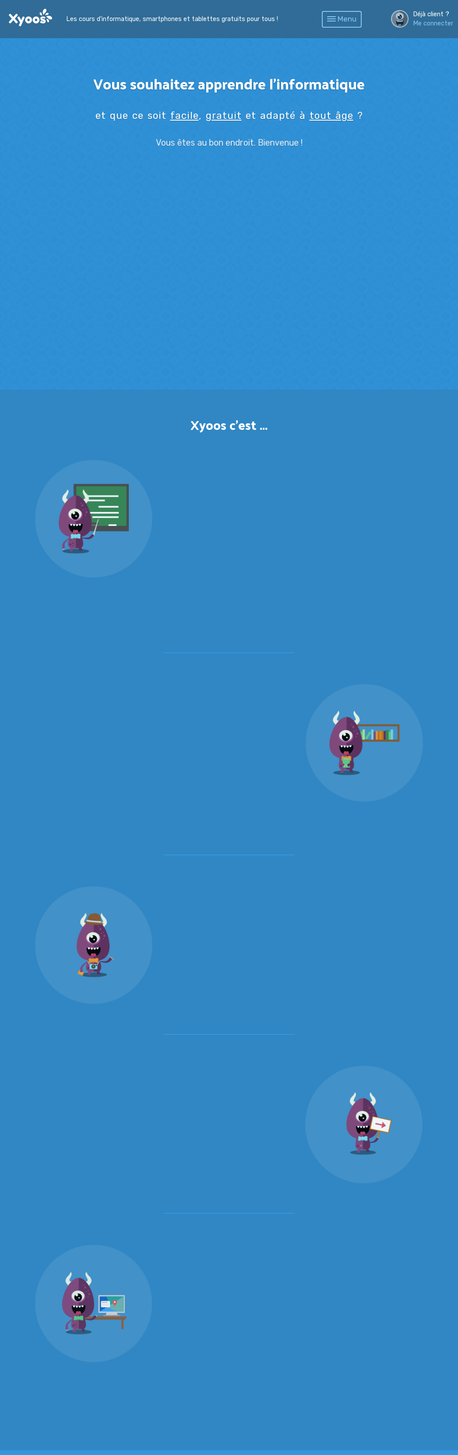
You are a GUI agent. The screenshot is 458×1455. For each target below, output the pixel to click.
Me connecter (433, 23)
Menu (341, 18)
